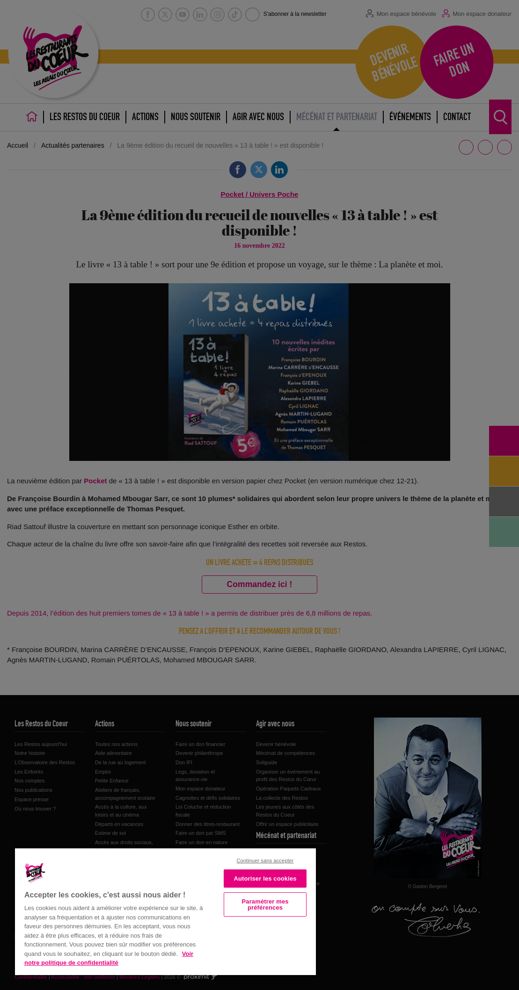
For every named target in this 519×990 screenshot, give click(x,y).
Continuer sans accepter (265, 860)
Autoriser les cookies (265, 878)
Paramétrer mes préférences (265, 904)
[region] (165, 911)
